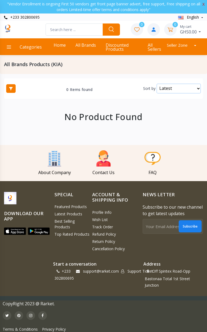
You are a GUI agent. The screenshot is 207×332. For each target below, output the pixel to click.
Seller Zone (178, 45)
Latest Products (68, 213)
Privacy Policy (54, 329)
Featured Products (70, 206)
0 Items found (79, 89)
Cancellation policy (108, 248)
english (189, 17)
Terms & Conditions (20, 329)
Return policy (103, 241)
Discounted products (117, 47)
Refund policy (104, 234)
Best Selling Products (64, 224)
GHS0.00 (190, 29)
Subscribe (190, 226)
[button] (15, 231)
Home (60, 45)
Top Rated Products (71, 234)
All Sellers (154, 47)
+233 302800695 (22, 17)
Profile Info (102, 212)
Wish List (100, 219)
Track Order (102, 226)
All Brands (85, 45)
